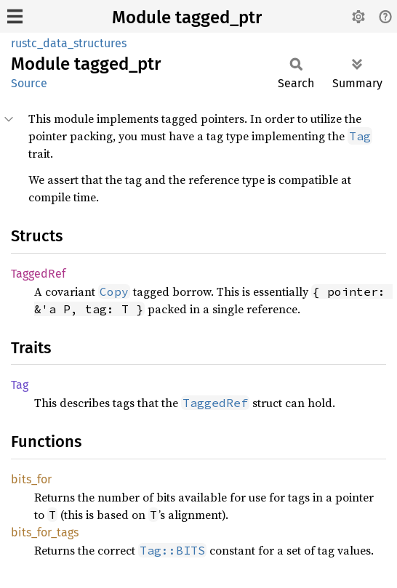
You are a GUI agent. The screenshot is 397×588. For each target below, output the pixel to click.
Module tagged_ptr (187, 17)
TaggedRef (38, 274)
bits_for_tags (45, 532)
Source (29, 83)
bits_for (31, 479)
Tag (19, 385)
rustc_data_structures (69, 43)
